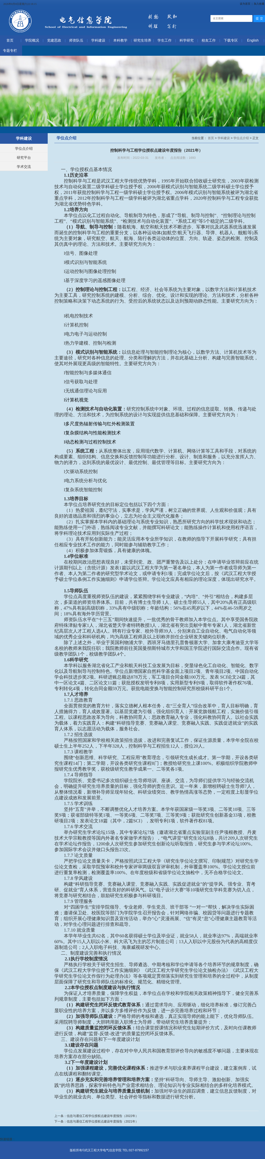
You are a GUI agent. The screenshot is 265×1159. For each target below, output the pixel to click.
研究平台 (24, 157)
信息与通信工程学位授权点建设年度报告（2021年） (102, 1121)
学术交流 (24, 167)
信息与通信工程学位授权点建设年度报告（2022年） (102, 1116)
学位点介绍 (24, 148)
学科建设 (224, 138)
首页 (211, 138)
